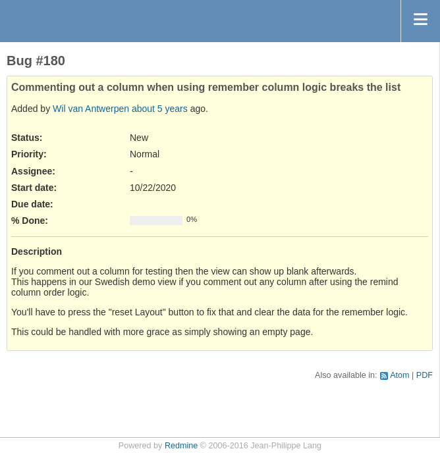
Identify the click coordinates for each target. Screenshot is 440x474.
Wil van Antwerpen (91, 108)
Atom (399, 375)
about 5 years (160, 108)
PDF (424, 375)
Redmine (181, 445)
